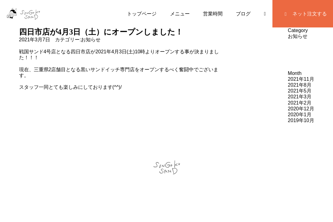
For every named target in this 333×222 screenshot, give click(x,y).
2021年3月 (299, 96)
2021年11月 (301, 79)
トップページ (142, 13)
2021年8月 (299, 85)
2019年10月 (301, 120)
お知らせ (91, 39)
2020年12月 (301, 108)
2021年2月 (299, 102)
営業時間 (213, 13)
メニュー (180, 13)
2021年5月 (299, 90)
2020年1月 (299, 114)
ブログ (243, 13)
